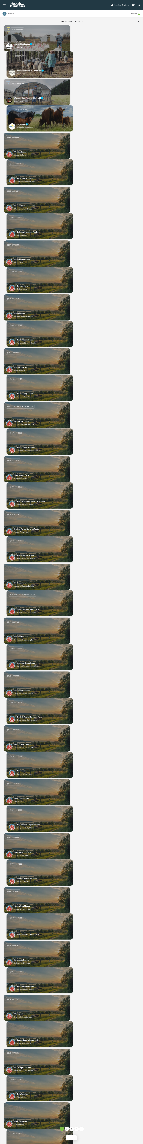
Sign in (117, 5)
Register (125, 5)
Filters (135, 13)
